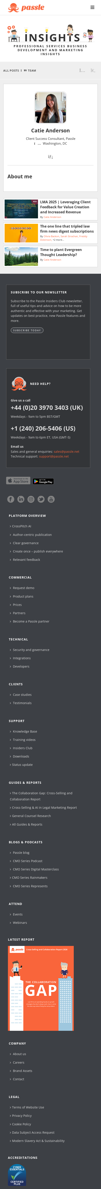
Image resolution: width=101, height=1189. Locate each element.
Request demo (22, 588)
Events (16, 914)
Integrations (20, 658)
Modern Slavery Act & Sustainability (37, 1141)
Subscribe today (27, 330)
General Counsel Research (30, 816)
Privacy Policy (21, 1116)
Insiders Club (21, 748)
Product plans (21, 596)
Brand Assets (21, 1071)
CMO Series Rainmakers (28, 877)
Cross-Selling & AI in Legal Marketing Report (43, 807)
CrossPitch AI (20, 526)
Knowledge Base (23, 731)
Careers (17, 1062)
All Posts (11, 70)
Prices (16, 605)
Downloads (19, 756)
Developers (19, 666)
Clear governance (24, 543)
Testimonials (21, 703)
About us (18, 1054)
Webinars (18, 923)
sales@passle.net (66, 451)
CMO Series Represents (29, 886)
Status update (21, 765)
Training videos (23, 740)
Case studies (21, 695)
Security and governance (29, 650)
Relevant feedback (25, 560)
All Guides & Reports (26, 824)
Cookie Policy (20, 1124)
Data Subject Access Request (32, 1132)
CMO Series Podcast (26, 861)
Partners (17, 613)
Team (32, 70)
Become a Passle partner (29, 621)
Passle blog (19, 853)
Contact (17, 1079)
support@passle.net (54, 456)
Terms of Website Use (27, 1107)
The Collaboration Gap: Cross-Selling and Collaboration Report (41, 796)
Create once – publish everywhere (36, 551)
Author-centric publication (31, 535)
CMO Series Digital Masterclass (34, 869)
